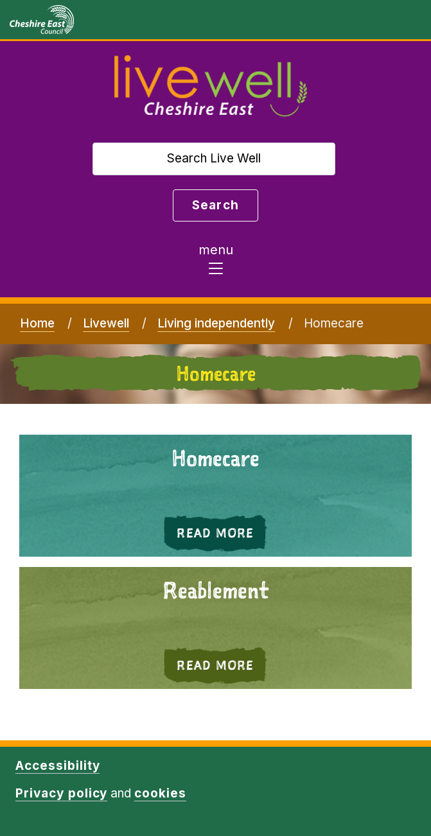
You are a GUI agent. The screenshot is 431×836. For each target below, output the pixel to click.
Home (37, 323)
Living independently (216, 323)
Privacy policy (61, 793)
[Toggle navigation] (215, 262)
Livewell (106, 323)
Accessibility (57, 765)
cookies (160, 793)
